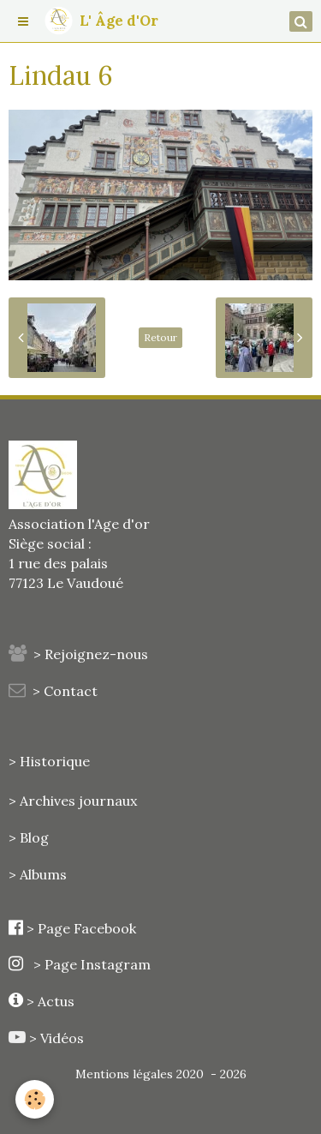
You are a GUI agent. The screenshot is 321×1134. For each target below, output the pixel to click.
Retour (160, 337)
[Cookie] (34, 1099)
